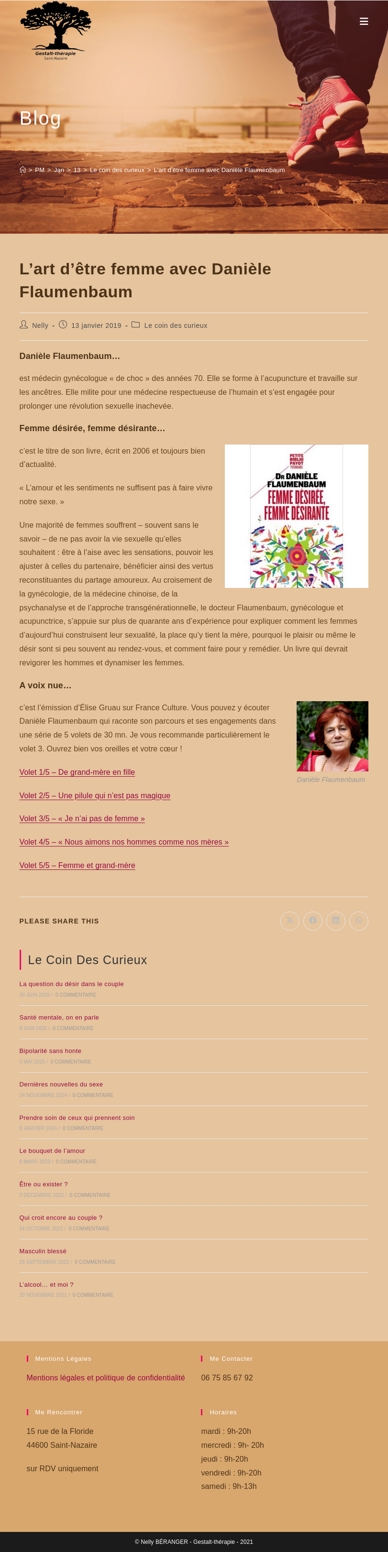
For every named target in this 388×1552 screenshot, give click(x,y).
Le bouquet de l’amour (53, 1150)
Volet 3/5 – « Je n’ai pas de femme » (82, 818)
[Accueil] (23, 170)
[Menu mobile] (364, 21)
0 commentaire (75, 995)
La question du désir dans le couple (72, 984)
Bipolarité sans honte (51, 1050)
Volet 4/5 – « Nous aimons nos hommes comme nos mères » (124, 842)
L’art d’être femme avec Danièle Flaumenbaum (219, 170)
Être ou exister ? (44, 1184)
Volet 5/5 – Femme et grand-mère (77, 865)
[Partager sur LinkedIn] (335, 921)
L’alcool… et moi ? (47, 1284)
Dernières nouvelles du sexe (61, 1084)
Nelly (40, 325)
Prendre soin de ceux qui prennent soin (77, 1117)
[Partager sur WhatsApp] (358, 921)
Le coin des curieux (176, 325)
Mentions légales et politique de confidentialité (106, 1378)
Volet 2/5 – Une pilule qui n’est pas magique (95, 796)
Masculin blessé (43, 1251)
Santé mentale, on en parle (60, 1017)
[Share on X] (289, 921)
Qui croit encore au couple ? (61, 1217)
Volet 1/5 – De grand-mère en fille (77, 772)
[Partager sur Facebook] (312, 921)
